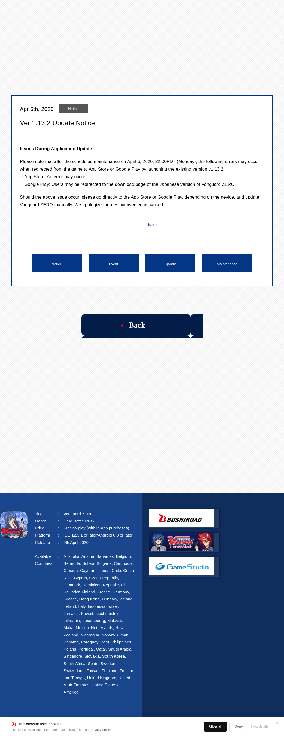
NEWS (93, 10)
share (151, 225)
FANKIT (248, 10)
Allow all (215, 726)
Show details (259, 726)
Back (142, 324)
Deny (239, 726)
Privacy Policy (100, 729)
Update (170, 263)
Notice (56, 263)
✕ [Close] (277, 722)
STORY (121, 10)
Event (113, 263)
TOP (69, 10)
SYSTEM (151, 10)
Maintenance (227, 263)
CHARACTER (189, 10)
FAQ (222, 10)
